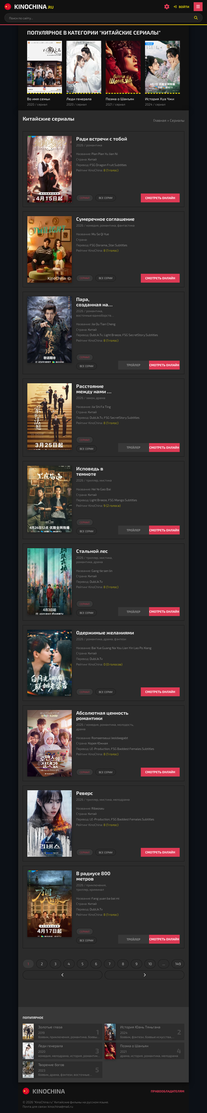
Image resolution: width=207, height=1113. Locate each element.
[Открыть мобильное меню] (198, 6)
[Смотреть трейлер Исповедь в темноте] (133, 530)
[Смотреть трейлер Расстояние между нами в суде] (133, 447)
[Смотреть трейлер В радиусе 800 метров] (133, 939)
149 (178, 964)
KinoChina (29, 6)
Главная (159, 120)
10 (150, 964)
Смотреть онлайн (160, 198)
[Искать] (196, 17)
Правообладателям (167, 1091)
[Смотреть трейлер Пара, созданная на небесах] (133, 365)
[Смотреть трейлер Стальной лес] (133, 611)
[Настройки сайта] (166, 6)
